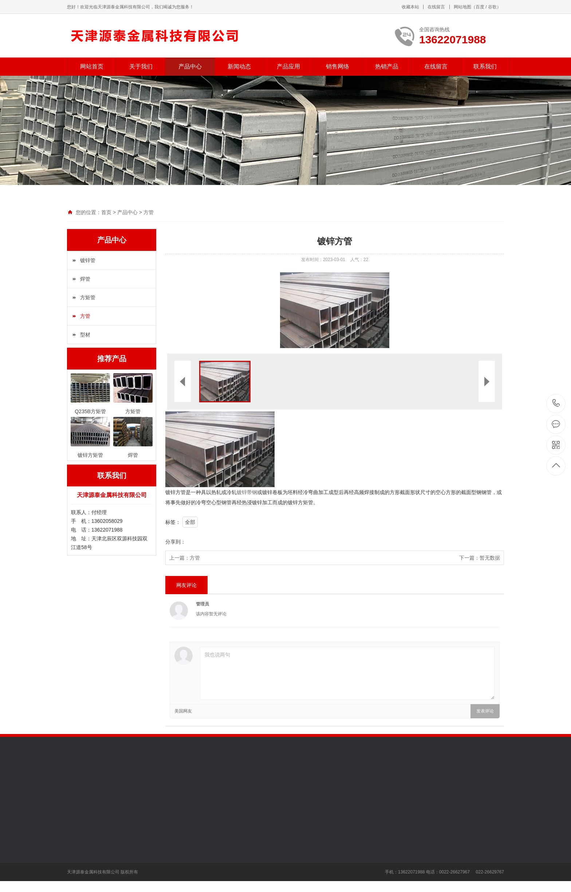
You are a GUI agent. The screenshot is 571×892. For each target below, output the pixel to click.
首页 (106, 212)
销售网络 (337, 66)
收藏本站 (410, 6)
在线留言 (436, 6)
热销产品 (386, 66)
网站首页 (91, 66)
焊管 (85, 279)
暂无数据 (490, 558)
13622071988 (556, 403)
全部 (190, 522)
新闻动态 (239, 66)
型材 (85, 335)
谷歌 (492, 6)
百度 (480, 6)
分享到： (175, 542)
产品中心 (190, 66)
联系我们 (485, 66)
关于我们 (141, 66)
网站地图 (462, 6)
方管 (148, 212)
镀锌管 (87, 260)
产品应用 (288, 66)
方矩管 (87, 297)
